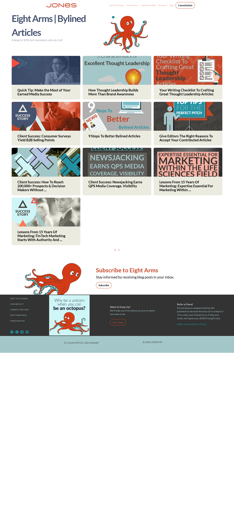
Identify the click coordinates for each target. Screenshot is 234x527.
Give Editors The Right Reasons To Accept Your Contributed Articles (186, 138)
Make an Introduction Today (192, 324)
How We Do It (132, 5)
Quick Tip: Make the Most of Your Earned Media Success (43, 92)
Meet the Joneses (116, 5)
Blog (171, 5)
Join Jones (118, 322)
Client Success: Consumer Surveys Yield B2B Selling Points (44, 138)
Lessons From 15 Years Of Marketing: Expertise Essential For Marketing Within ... (186, 186)
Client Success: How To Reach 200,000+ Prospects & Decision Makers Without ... (41, 186)
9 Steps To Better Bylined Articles (114, 136)
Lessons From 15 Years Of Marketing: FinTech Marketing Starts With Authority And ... (41, 236)
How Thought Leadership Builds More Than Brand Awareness (113, 92)
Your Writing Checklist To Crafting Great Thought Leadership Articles (186, 92)
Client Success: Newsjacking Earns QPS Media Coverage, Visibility (115, 184)
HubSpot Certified (148, 5)
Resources (163, 5)
